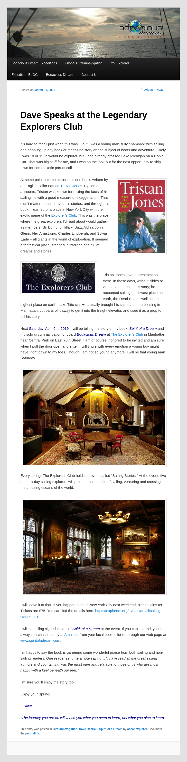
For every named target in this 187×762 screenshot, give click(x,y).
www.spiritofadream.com (40, 640)
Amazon (71, 634)
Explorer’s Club (63, 215)
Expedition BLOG (24, 75)
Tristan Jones (71, 186)
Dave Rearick (88, 729)
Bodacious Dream (59, 75)
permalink (32, 733)
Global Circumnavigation (84, 63)
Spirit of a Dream (110, 729)
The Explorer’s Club (127, 334)
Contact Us (89, 75)
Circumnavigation (65, 729)
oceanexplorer (137, 729)
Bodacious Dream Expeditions (34, 63)
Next (162, 89)
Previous (145, 89)
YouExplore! (120, 63)
